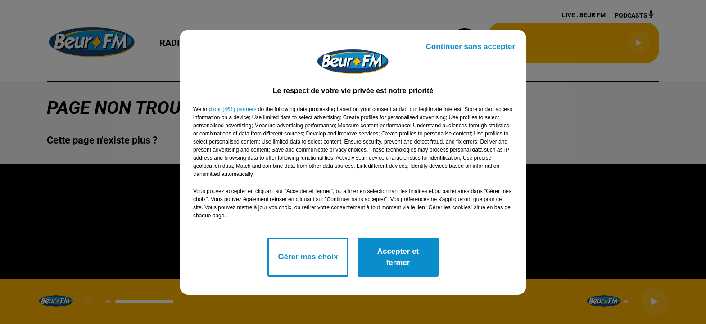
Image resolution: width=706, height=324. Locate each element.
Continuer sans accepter (470, 46)
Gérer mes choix (308, 256)
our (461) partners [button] (234, 109)
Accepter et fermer (398, 257)
